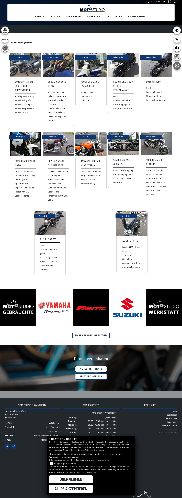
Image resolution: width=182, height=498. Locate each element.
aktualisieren (171, 429)
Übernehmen (71, 479)
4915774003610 (53, 427)
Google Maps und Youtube (65, 464)
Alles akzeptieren (70, 489)
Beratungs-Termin (91, 377)
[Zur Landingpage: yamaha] (5, 48)
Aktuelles (115, 17)
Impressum (172, 415)
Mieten (55, 17)
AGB (175, 412)
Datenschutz (171, 419)
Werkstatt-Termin (91, 369)
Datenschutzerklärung (94, 450)
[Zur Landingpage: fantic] (5, 39)
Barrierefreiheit (169, 426)
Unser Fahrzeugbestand (91, 336)
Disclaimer (172, 422)
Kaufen (40, 17)
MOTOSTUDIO (136, 17)
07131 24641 (154, 2)
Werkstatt (94, 17)
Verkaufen (73, 17)
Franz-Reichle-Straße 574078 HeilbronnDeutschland (15, 415)
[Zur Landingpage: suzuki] (5, 31)
